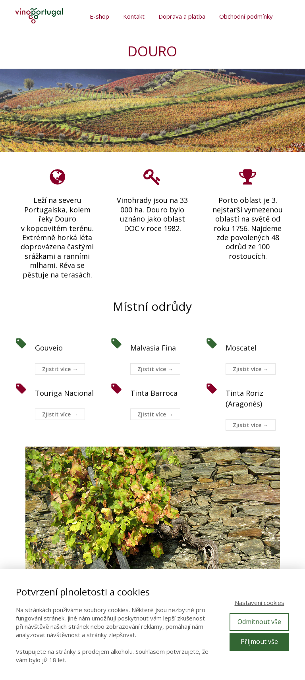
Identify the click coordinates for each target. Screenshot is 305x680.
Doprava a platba (181, 16)
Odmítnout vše (259, 621)
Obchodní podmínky (246, 16)
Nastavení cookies (259, 603)
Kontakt (134, 16)
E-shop (99, 16)
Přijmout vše (259, 641)
